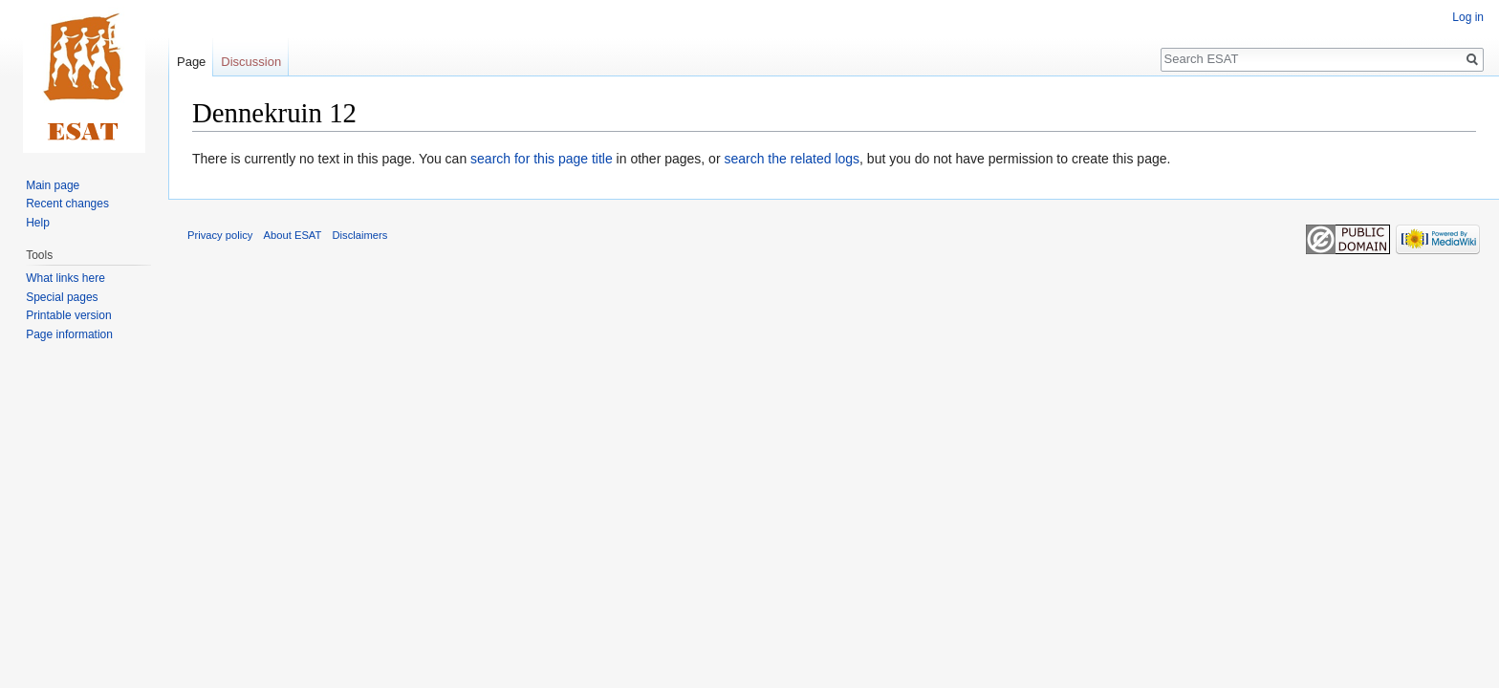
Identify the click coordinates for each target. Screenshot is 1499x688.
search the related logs (791, 158)
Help (38, 222)
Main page (52, 185)
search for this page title (541, 158)
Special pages (62, 297)
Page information (69, 334)
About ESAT (293, 235)
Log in (1468, 17)
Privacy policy (219, 235)
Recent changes (67, 203)
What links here (65, 278)
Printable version (68, 315)
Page (191, 61)
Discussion (251, 61)
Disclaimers (360, 235)
